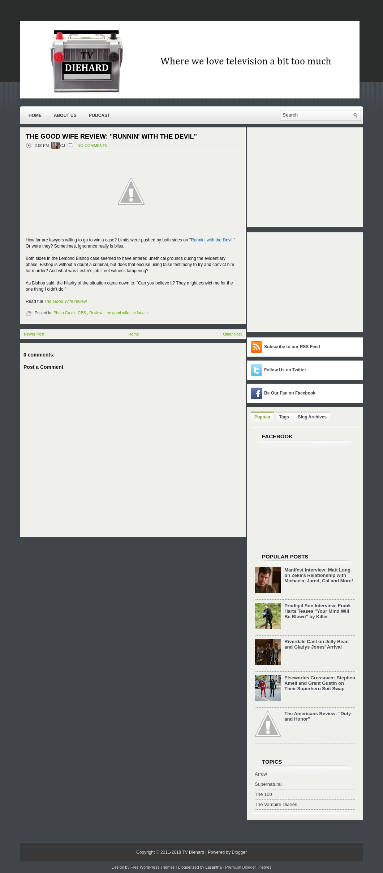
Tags (284, 416)
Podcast (99, 115)
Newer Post (34, 334)
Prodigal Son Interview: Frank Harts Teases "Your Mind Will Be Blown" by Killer (317, 611)
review (65, 301)
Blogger (239, 852)
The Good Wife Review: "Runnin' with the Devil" (111, 136)
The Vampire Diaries (276, 804)
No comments (92, 145)
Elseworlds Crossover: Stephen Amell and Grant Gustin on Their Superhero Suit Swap (319, 683)
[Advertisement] (296, 281)
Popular (262, 416)
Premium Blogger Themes (248, 867)
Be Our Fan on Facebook (289, 393)
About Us (65, 115)
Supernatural (268, 784)
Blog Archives (312, 416)
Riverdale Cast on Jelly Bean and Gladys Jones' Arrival (316, 644)
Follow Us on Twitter (285, 369)
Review (95, 313)
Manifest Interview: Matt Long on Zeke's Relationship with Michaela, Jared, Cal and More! (318, 575)
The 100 (263, 794)
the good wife (117, 313)
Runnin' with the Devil (211, 239)
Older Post (232, 334)
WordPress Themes (157, 867)
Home (35, 115)
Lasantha (213, 867)
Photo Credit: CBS (69, 313)
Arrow (261, 774)
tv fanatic (141, 313)
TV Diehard (193, 852)
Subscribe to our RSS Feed (292, 346)
